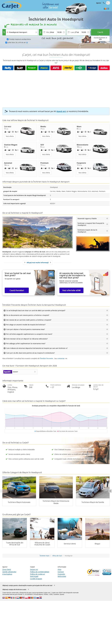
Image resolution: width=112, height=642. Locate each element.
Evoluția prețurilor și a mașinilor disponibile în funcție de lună (56, 406)
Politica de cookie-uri (37, 574)
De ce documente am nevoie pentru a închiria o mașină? (27, 315)
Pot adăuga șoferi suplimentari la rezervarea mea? (25, 343)
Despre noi (34, 569)
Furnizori (61, 572)
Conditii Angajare (36, 579)
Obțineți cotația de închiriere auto (14, 589)
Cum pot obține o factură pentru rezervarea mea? (25, 329)
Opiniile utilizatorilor (9, 572)
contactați (60, 358)
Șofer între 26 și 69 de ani (18, 42)
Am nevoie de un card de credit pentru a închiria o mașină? (28, 320)
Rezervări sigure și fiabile (87, 218)
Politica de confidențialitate (39, 572)
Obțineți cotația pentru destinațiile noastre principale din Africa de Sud (27, 585)
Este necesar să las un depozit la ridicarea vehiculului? (27, 339)
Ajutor (98, 3)
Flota (59, 569)
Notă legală (34, 576)
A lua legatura (7, 574)
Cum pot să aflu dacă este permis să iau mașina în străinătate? (30, 353)
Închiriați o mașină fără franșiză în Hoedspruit (91, 224)
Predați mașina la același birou (20, 39)
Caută (100, 32)
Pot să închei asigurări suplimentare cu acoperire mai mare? (29, 334)
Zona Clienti (6, 569)
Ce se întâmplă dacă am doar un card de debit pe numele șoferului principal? (35, 310)
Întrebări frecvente (46, 358)
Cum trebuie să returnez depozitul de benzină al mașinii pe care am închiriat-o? (37, 348)
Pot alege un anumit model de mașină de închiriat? (26, 325)
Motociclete (62, 576)
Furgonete (61, 574)
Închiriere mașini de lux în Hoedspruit (87, 231)
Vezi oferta (10, 136)
